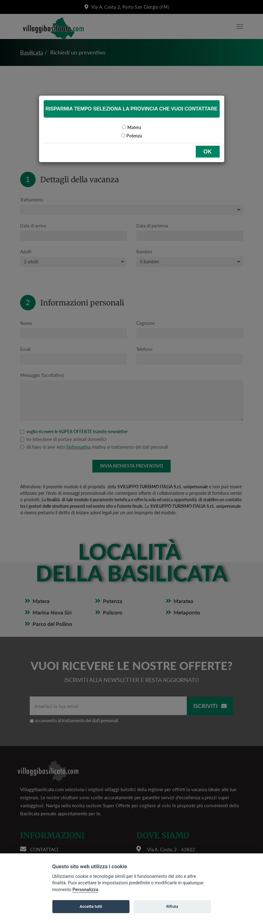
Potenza (134, 135)
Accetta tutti (91, 906)
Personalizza (85, 889)
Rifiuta (172, 906)
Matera (134, 127)
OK (208, 152)
